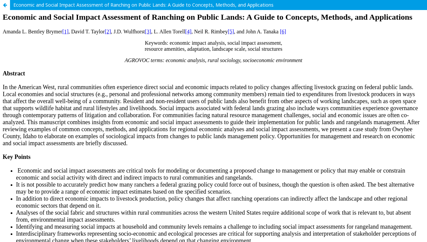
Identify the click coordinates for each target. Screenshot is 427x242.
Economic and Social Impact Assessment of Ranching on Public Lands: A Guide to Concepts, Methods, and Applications (143, 5)
